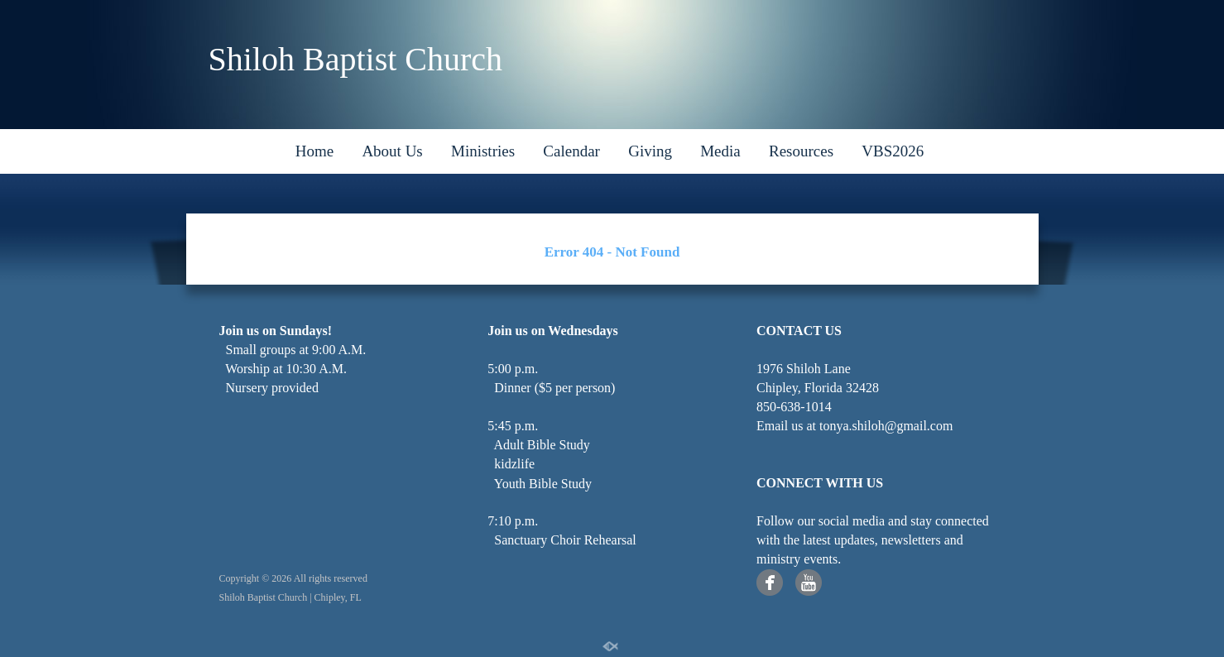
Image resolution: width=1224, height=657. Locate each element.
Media (720, 151)
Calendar (571, 151)
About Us (392, 151)
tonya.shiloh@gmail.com (886, 426)
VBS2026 (893, 151)
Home (314, 151)
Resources (801, 151)
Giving (650, 151)
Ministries (483, 151)
